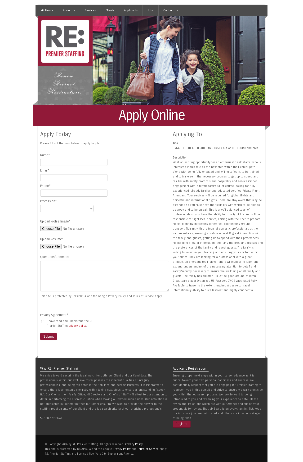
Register (181, 424)
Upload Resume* (52, 239)
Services (90, 10)
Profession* (48, 201)
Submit (48, 336)
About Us (69, 10)
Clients (110, 10)
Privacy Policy (117, 296)
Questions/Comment (54, 257)
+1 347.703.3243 (52, 418)
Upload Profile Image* (55, 221)
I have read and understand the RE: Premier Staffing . (70, 323)
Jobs (150, 10)
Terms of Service (143, 296)
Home (46, 10)
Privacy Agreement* (54, 315)
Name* (45, 155)
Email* (44, 170)
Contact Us (170, 10)
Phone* (45, 186)
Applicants (131, 10)
